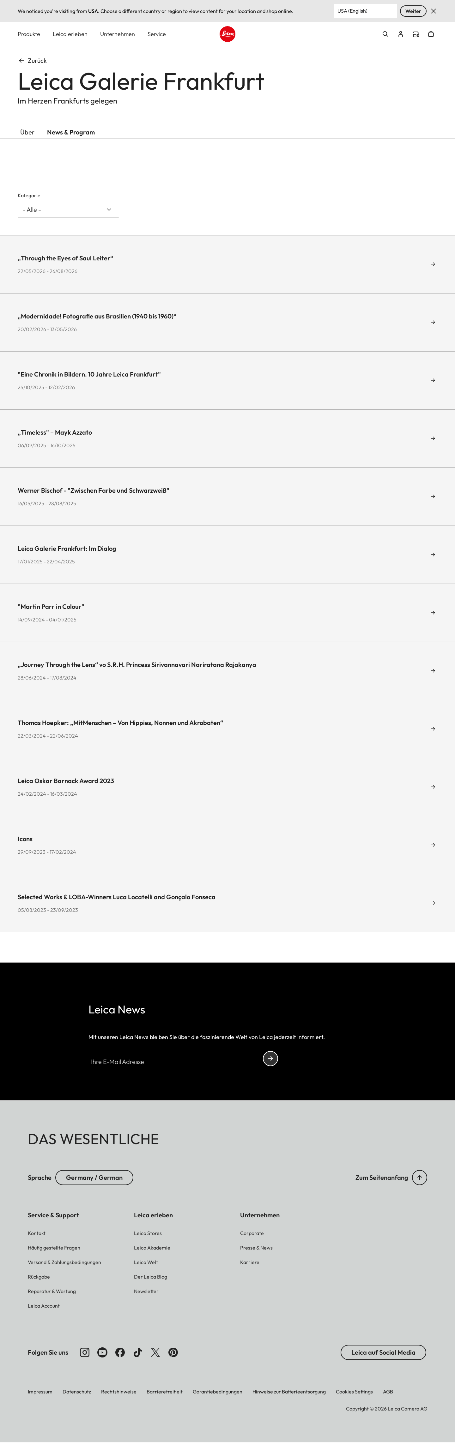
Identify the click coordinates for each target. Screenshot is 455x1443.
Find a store (416, 35)
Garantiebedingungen (217, 1392)
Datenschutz (77, 1392)
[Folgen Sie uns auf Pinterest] (173, 1352)
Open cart (431, 34)
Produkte (29, 34)
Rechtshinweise (118, 1392)
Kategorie (29, 196)
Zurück (32, 61)
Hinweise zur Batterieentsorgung (289, 1392)
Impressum (40, 1392)
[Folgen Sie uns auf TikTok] (137, 1352)
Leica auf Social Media (383, 1353)
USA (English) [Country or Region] (352, 11)
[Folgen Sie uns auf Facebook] (120, 1352)
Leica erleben (70, 34)
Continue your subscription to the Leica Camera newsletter (270, 1059)
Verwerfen (433, 11)
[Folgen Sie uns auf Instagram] (84, 1352)
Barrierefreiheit (165, 1392)
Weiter (413, 11)
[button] (419, 1177)
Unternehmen (117, 34)
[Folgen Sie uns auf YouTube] (102, 1352)
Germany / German (94, 1178)
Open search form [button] (385, 34)
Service (157, 34)
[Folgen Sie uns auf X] (155, 1352)
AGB (388, 1392)
